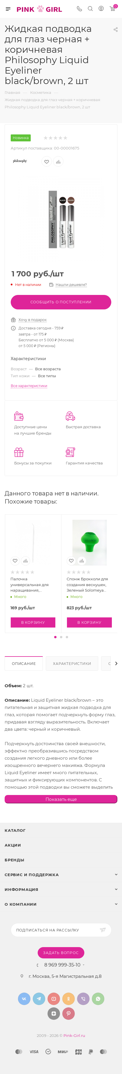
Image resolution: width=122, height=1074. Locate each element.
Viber (83, 999)
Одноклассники (68, 999)
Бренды (14, 860)
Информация (22, 889)
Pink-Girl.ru (74, 1035)
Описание (24, 663)
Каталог (15, 830)
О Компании (21, 904)
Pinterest (68, 1013)
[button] (55, 637)
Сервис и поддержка (32, 874)
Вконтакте (24, 999)
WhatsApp (98, 999)
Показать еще (61, 799)
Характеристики (72, 663)
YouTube (54, 999)
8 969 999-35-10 (62, 965)
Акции (13, 845)
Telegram (39, 999)
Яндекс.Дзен (54, 1013)
